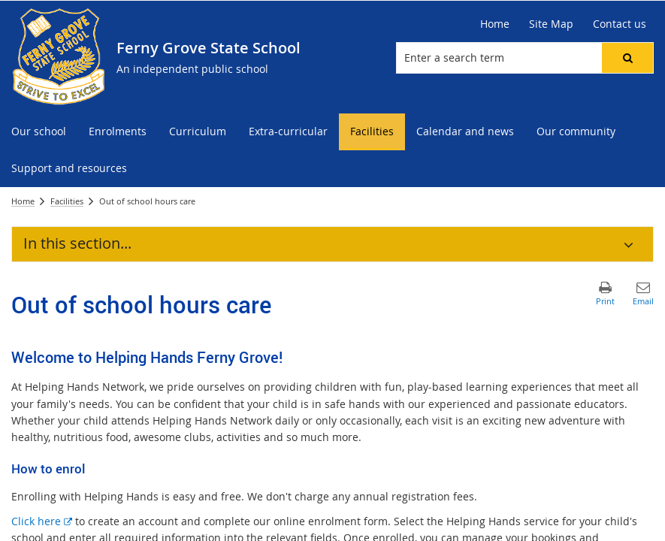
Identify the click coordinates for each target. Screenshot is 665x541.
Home (23, 201)
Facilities (66, 201)
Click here (41, 521)
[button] (627, 58)
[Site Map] (551, 24)
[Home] (495, 24)
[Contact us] (619, 24)
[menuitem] (38, 131)
